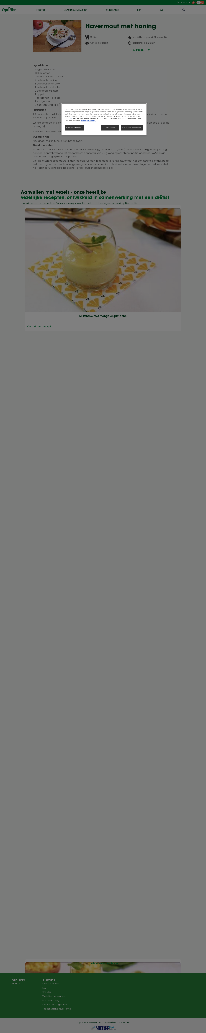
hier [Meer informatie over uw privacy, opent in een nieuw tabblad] (70, 118)
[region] (104, 119)
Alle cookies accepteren (131, 128)
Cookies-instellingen (74, 128)
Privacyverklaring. (88, 121)
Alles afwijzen (109, 128)
